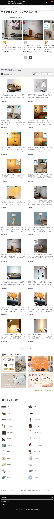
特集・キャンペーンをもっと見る (44, 390)
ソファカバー (34, 407)
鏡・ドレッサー (34, 439)
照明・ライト (34, 451)
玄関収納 (6, 439)
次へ (31, 348)
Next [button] (30, 57)
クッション (33, 477)
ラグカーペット (8, 445)
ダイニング (6, 426)
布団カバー (33, 471)
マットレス (6, 471)
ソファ (5, 407)
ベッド (5, 413)
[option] (12, 36)
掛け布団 (33, 458)
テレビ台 (33, 413)
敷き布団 (6, 464)
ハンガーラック (34, 432)
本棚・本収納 (7, 432)
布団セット (6, 458)
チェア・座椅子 (34, 419)
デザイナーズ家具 (35, 445)
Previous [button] (25, 57)
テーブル (6, 419)
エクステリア (7, 451)
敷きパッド (6, 477)
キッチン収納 (34, 426)
